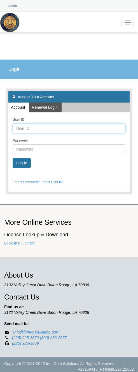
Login (12, 5)
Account (18, 107)
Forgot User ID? (52, 182)
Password (20, 140)
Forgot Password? (26, 182)
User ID (18, 120)
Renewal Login (45, 107)
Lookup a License (19, 243)
